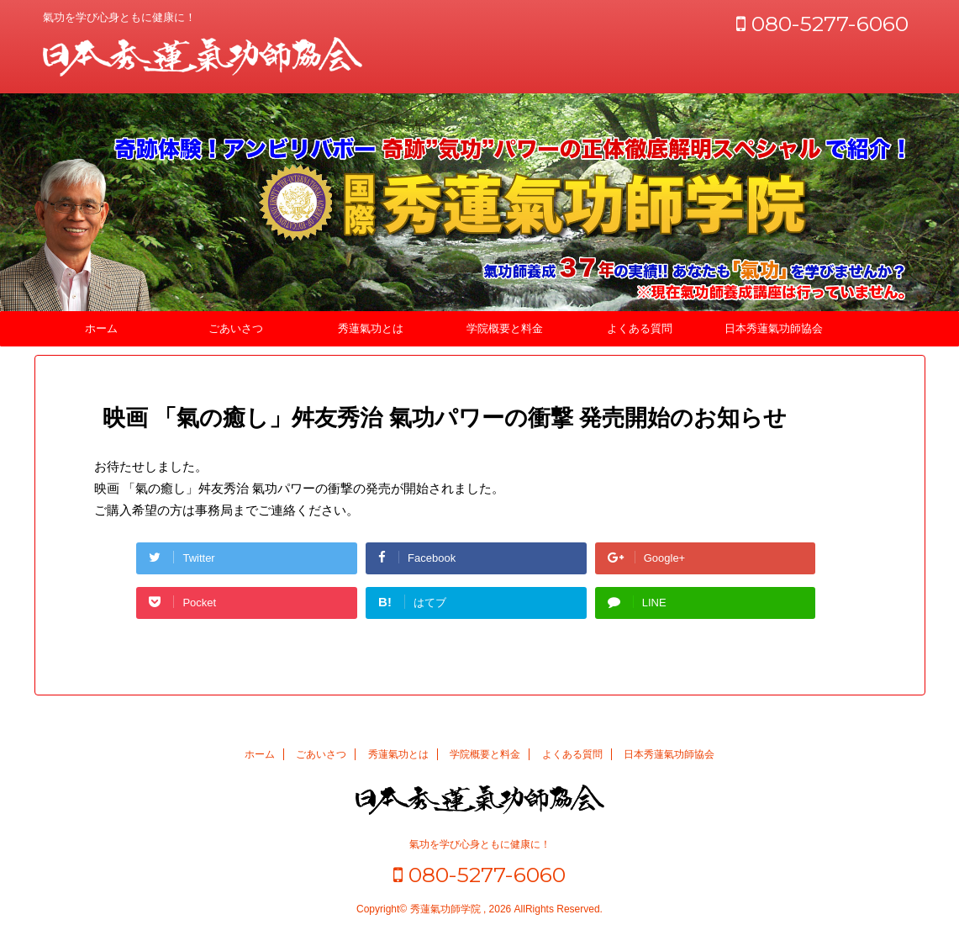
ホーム (101, 328)
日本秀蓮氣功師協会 (774, 328)
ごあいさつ (235, 328)
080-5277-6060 (822, 23)
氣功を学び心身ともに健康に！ (480, 844)
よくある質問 (639, 328)
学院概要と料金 (504, 328)
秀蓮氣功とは (370, 328)
